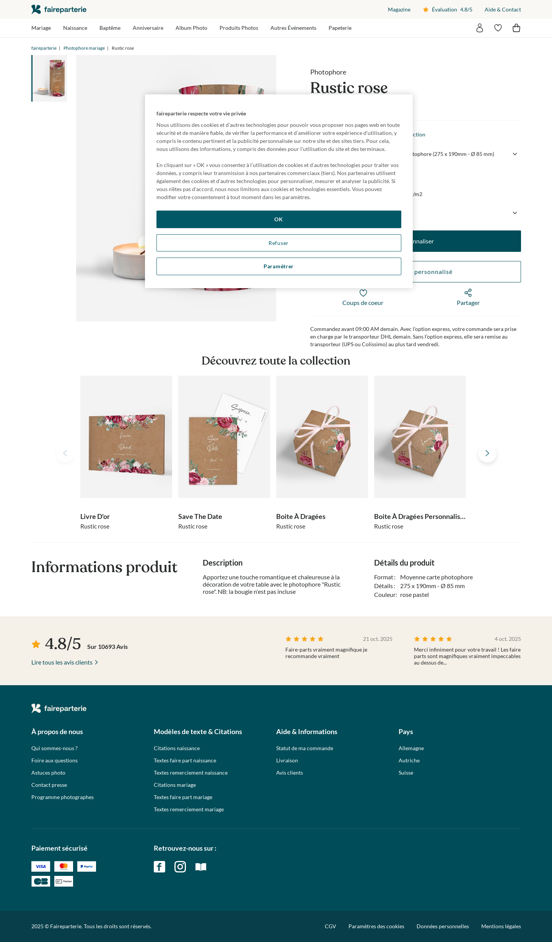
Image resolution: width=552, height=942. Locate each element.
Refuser (279, 243)
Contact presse (49, 785)
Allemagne (411, 748)
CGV (330, 926)
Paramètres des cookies (376, 926)
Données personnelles (443, 926)
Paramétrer (279, 266)
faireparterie (58, 9)
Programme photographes (62, 797)
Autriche (409, 760)
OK (278, 219)
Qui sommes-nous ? (54, 748)
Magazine (399, 9)
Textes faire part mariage (183, 797)
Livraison (287, 760)
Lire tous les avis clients (62, 662)
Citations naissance (177, 748)
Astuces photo (48, 773)
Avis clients (289, 773)
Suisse (406, 773)
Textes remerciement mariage (189, 809)
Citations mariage (175, 785)
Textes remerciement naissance (191, 773)
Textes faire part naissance (185, 760)
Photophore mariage (84, 48)
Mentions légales (501, 926)
